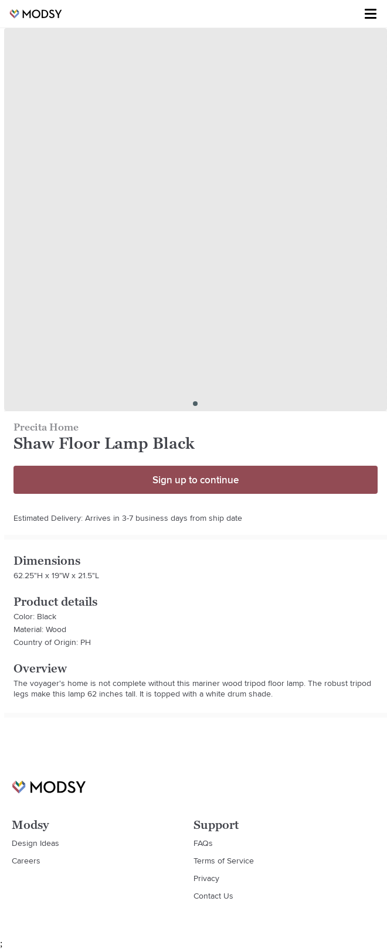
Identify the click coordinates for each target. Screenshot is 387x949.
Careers (26, 860)
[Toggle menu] (370, 14)
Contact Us (213, 895)
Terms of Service (223, 860)
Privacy (206, 878)
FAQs (203, 843)
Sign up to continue (195, 480)
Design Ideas (35, 843)
